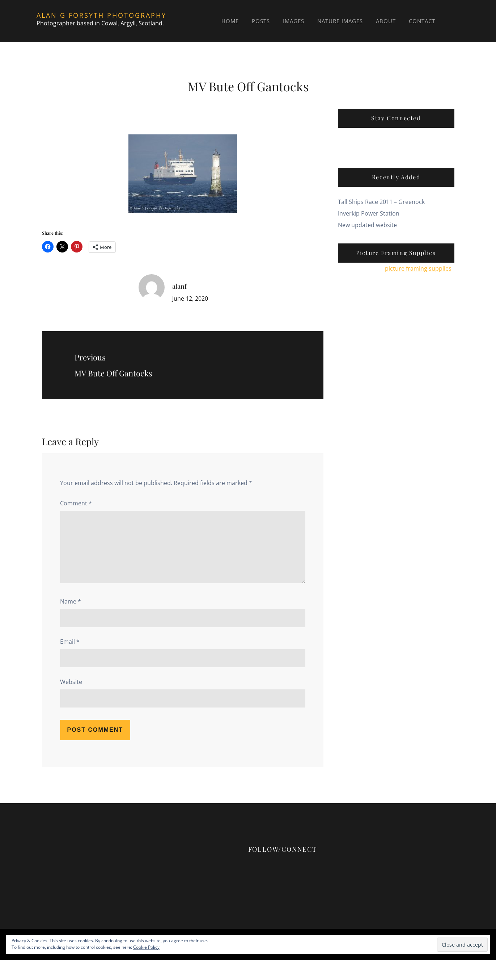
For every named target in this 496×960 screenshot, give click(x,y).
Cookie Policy (146, 947)
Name (70, 601)
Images (293, 21)
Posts (261, 21)
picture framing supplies (418, 268)
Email (70, 642)
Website (71, 682)
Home (230, 21)
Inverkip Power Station (368, 213)
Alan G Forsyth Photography (101, 15)
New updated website (367, 225)
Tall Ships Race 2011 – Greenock (381, 202)
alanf (179, 286)
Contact (422, 21)
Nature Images (340, 21)
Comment (76, 503)
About (386, 21)
